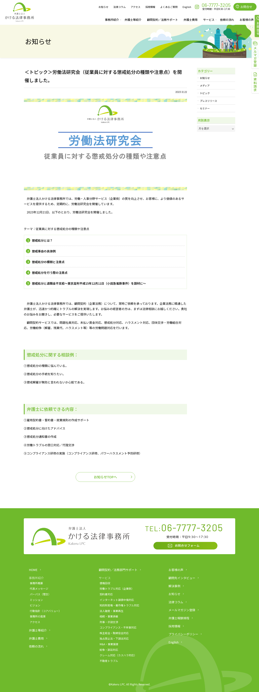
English (187, 7)
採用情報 (150, 7)
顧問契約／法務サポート (162, 20)
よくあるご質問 (169, 7)
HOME (33, 570)
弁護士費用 (191, 20)
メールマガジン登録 (181, 610)
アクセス (135, 7)
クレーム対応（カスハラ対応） (118, 655)
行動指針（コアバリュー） (45, 611)
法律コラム (119, 7)
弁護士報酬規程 (178, 618)
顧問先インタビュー (181, 578)
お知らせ (103, 7)
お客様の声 (175, 570)
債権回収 (105, 583)
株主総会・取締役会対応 (114, 633)
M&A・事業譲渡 (109, 644)
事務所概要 (36, 583)
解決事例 (174, 586)
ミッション (36, 600)
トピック (205, 93)
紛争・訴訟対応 (109, 650)
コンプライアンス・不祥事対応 (118, 627)
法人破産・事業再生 (111, 611)
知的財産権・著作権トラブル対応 (119, 605)
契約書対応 (106, 594)
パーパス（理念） (40, 594)
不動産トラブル (109, 661)
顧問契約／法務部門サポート (118, 570)
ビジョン (35, 605)
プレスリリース (208, 100)
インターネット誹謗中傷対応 (117, 600)
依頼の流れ (227, 20)
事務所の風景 (38, 616)
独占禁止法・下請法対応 (114, 638)
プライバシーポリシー (183, 634)
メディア (205, 85)
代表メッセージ (39, 589)
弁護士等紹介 (133, 20)
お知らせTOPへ (105, 477)
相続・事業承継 (109, 616)
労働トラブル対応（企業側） (117, 589)
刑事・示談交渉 (109, 622)
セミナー (205, 108)
